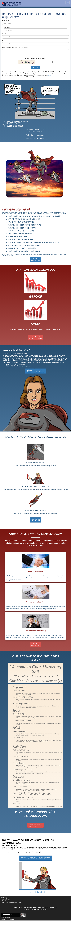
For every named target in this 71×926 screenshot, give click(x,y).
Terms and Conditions (8, 919)
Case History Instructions (9, 903)
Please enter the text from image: (35, 58)
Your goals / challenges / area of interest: (15, 48)
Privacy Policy (6, 917)
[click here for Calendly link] (35, 138)
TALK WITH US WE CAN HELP (35, 520)
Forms (19, 903)
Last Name (7, 27)
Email (4, 34)
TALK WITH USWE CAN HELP (35, 259)
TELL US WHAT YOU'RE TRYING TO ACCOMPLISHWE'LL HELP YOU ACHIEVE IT (35, 858)
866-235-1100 (35, 132)
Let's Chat (35, 67)
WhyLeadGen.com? (40, 371)
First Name (5, 20)
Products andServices (30, 371)
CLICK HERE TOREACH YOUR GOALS (35, 337)
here (49, 76)
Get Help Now (6, 899)
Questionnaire (6, 901)
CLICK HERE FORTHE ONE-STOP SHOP (35, 825)
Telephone (5, 41)
